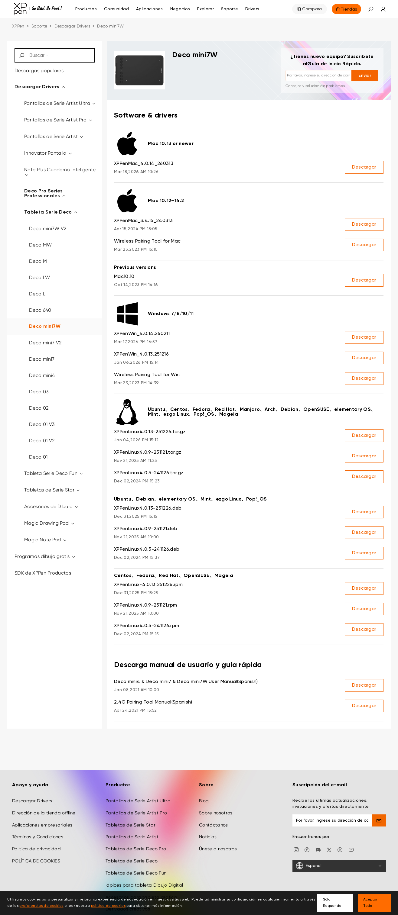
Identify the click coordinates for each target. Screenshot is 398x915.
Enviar (364, 75)
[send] (379, 816)
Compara (312, 9)
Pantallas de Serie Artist (54, 136)
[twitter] (329, 845)
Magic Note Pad (45, 540)
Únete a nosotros (218, 845)
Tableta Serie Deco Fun (54, 473)
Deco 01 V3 (41, 424)
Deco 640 (40, 310)
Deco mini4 (42, 375)
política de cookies (108, 906)
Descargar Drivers (72, 26)
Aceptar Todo (370, 903)
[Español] (339, 862)
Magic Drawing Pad (49, 523)
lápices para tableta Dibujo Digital (144, 881)
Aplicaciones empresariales (42, 820)
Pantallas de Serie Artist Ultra (60, 103)
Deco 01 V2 (41, 440)
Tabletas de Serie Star (52, 490)
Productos (86, 9)
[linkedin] (340, 845)
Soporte (39, 26)
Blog (204, 797)
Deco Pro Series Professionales (45, 193)
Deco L (37, 294)
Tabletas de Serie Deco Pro (136, 845)
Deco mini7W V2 (47, 228)
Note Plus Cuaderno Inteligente (60, 172)
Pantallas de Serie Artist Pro (58, 120)
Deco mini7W (45, 326)
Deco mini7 (41, 359)
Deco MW (40, 245)
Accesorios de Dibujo (51, 506)
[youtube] (351, 845)
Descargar (364, 167)
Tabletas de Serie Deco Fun (136, 869)
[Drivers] (252, 9)
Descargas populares (39, 70)
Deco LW (39, 277)
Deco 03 (38, 392)
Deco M (38, 261)
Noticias (208, 833)
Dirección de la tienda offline (44, 809)
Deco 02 (38, 408)
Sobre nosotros (215, 809)
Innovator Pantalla (48, 153)
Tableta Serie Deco (51, 212)
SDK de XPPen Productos (43, 573)
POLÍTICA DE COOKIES (36, 857)
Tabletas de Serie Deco (132, 857)
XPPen (18, 26)
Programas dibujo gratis (45, 556)
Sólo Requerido (332, 903)
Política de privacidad (36, 845)
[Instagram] (296, 845)
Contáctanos (213, 820)
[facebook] (307, 845)
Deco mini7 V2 (45, 343)
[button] (370, 9)
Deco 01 (38, 457)
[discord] (318, 845)
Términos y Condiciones (37, 833)
